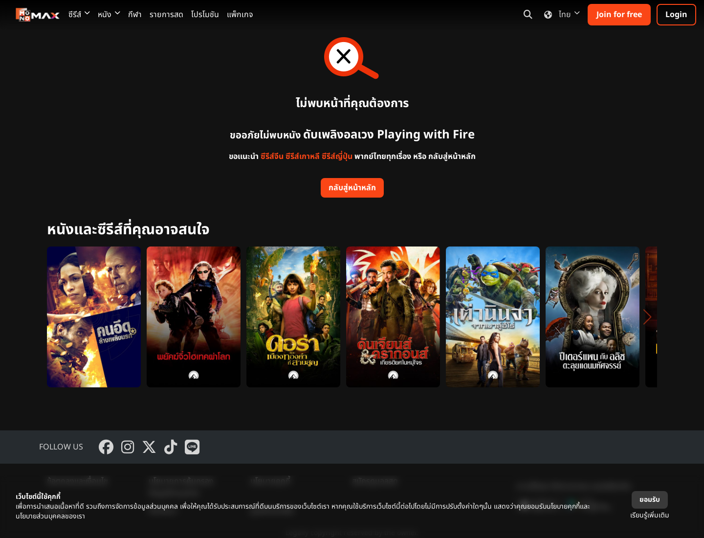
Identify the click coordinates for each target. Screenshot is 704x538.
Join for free (619, 15)
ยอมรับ (649, 499)
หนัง (109, 15)
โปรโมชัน (205, 15)
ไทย (560, 15)
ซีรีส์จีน (272, 156)
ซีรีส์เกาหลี (303, 156)
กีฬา (135, 15)
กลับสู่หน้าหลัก (352, 188)
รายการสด (166, 15)
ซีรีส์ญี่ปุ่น (337, 156)
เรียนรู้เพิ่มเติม (649, 515)
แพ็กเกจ (240, 15)
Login (676, 15)
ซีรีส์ (79, 15)
